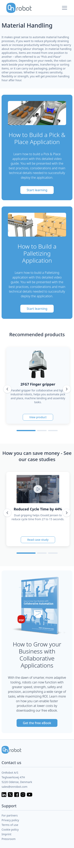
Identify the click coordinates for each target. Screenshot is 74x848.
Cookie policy (10, 829)
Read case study (38, 540)
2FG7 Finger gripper (38, 384)
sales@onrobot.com (14, 787)
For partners (10, 815)
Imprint (6, 834)
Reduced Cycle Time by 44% (38, 509)
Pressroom (9, 839)
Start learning (37, 190)
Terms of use (10, 825)
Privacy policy (10, 820)
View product (38, 417)
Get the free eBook (37, 723)
